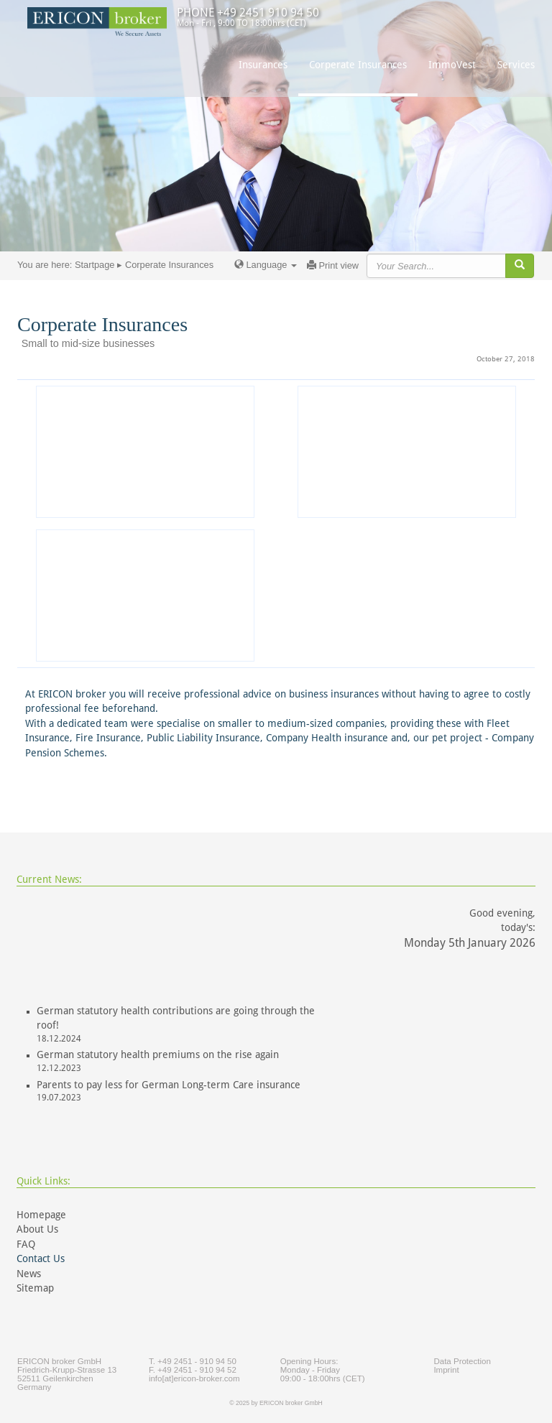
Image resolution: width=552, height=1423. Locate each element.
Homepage (41, 1214)
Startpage (95, 264)
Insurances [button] (263, 64)
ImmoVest (452, 64)
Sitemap (35, 1288)
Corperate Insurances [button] (358, 64)
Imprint (446, 1370)
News (29, 1273)
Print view (333, 265)
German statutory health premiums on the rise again (158, 1054)
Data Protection (461, 1361)
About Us (37, 1229)
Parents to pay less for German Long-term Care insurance (168, 1084)
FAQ (26, 1244)
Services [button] (516, 64)
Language (265, 264)
